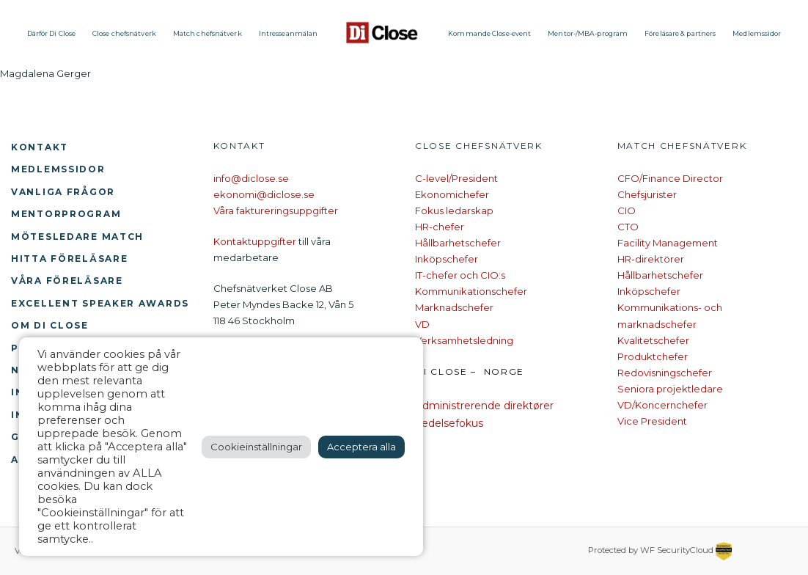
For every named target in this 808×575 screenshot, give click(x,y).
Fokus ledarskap (454, 210)
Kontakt (39, 147)
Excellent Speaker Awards (100, 303)
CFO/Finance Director (670, 178)
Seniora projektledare (670, 389)
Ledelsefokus (449, 423)
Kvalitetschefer (653, 340)
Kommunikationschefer (471, 291)
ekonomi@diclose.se (264, 194)
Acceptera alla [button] (361, 447)
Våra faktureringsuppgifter (275, 210)
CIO (626, 210)
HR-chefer (439, 226)
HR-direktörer (650, 259)
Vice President (652, 421)
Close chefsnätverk (124, 33)
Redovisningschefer (664, 372)
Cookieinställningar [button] (256, 447)
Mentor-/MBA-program (588, 33)
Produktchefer (652, 356)
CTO (628, 226)
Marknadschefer (454, 307)
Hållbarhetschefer (458, 243)
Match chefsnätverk (207, 33)
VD (422, 324)
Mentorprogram (66, 213)
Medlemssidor (756, 33)
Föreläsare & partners (680, 33)
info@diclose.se (251, 178)
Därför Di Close (51, 33)
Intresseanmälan (288, 33)
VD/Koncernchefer (662, 405)
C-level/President (456, 178)
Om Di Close (50, 325)
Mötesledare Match (77, 236)
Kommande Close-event (489, 33)
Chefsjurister (647, 194)
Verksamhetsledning (464, 340)
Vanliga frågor (63, 191)
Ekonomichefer (452, 194)
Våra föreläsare (67, 280)
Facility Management (667, 243)
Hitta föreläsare (69, 258)
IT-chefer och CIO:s (460, 275)
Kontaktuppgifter (254, 241)
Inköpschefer (446, 259)
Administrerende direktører (484, 405)
